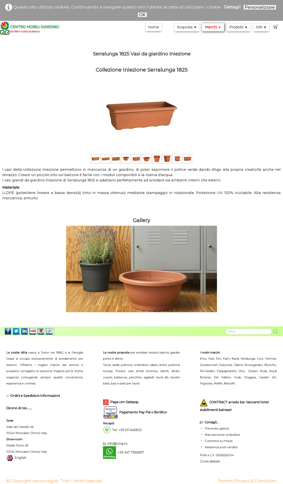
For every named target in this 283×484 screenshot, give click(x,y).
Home (153, 27)
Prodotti (238, 27)
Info (261, 27)
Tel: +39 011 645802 (127, 430)
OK (142, 14)
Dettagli (232, 7)
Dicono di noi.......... (19, 408)
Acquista (187, 27)
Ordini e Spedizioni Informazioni (35, 396)
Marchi (213, 27)
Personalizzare (260, 7)
